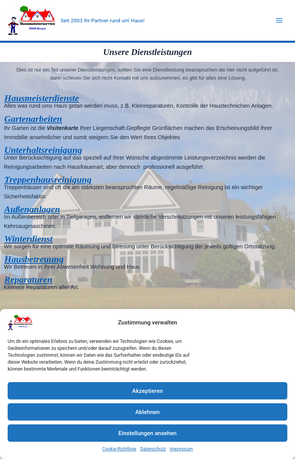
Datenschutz (153, 449)
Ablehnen (147, 412)
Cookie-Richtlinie (119, 449)
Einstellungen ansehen (147, 433)
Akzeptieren (147, 390)
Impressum (181, 449)
